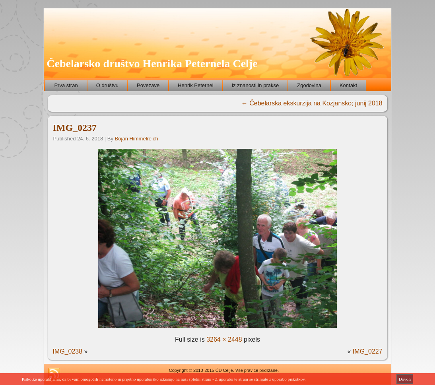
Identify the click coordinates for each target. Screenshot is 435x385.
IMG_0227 (368, 351)
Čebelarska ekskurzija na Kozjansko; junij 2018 (312, 103)
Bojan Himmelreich (136, 139)
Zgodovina (309, 85)
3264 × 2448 (224, 339)
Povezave (148, 85)
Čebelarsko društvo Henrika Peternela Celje (152, 63)
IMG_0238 (67, 351)
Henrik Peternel (196, 85)
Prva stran (66, 85)
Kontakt (348, 85)
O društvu (107, 85)
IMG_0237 (74, 127)
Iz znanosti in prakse (255, 85)
